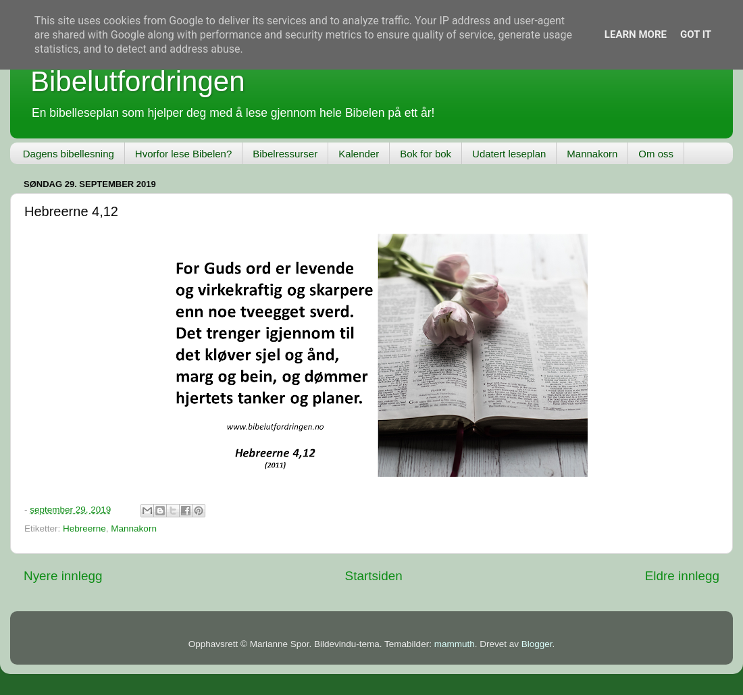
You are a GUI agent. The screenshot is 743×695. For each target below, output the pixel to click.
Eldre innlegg (682, 576)
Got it (695, 34)
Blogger (537, 644)
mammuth (454, 644)
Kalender (358, 153)
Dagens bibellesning (68, 153)
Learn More (636, 34)
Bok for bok (425, 153)
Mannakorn (592, 153)
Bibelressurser (285, 153)
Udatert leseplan (509, 153)
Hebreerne (84, 528)
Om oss (655, 153)
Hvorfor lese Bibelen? (183, 153)
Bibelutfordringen (137, 81)
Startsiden (374, 576)
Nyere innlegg (63, 576)
